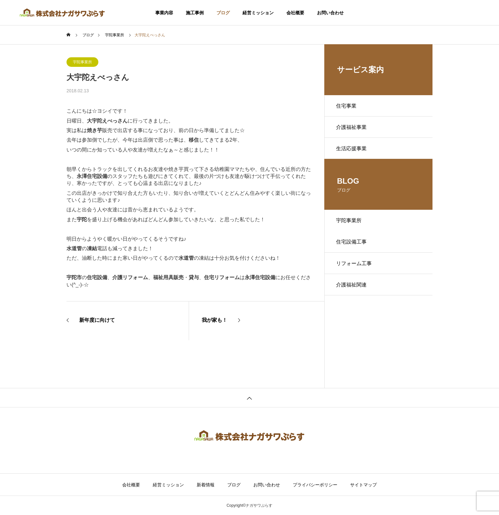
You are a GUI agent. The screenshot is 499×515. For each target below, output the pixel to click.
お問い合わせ (330, 12)
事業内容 (164, 12)
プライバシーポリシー (315, 484)
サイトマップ (363, 484)
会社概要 (295, 12)
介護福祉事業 (352, 128)
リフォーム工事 (355, 268)
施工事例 (195, 12)
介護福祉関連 (352, 290)
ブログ (223, 12)
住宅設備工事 (352, 246)
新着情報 (205, 484)
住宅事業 (347, 106)
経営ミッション (258, 12)
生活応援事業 (352, 150)
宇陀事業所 (82, 62)
